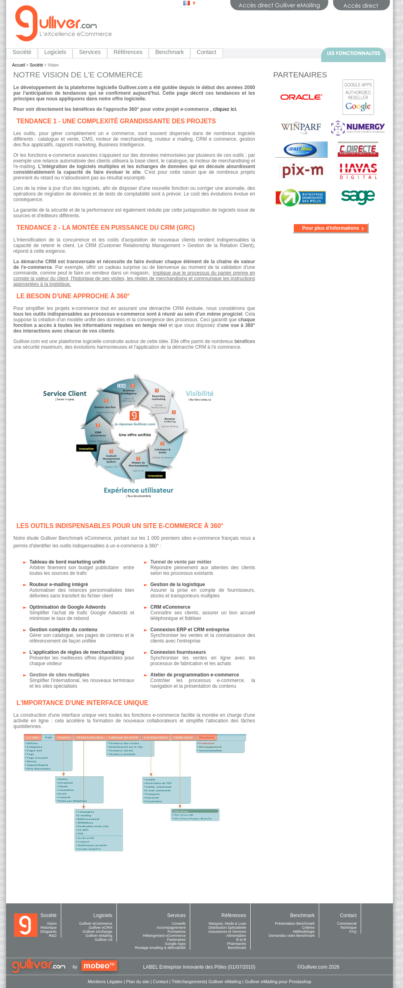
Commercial (347, 923)
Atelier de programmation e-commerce (194, 675)
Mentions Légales (105, 981)
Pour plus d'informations (330, 228)
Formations (177, 932)
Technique (348, 928)
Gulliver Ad (103, 940)
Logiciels (55, 52)
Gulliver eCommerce (95, 923)
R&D (53, 936)
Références (128, 52)
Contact (206, 52)
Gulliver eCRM (100, 928)
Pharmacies (236, 944)
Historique (48, 928)
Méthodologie (304, 932)
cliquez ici (224, 109)
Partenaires (176, 940)
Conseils (179, 923)
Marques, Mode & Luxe (227, 923)
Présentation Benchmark (295, 923)
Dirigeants (48, 932)
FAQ (353, 932)
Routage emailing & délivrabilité (160, 948)
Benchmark (169, 52)
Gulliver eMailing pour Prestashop (278, 981)
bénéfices (245, 341)
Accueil (18, 65)
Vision (51, 923)
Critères (308, 928)
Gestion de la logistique (177, 584)
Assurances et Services (227, 932)
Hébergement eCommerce (164, 936)
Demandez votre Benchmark (292, 936)
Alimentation (236, 936)
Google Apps (175, 944)
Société (21, 52)
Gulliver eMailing (98, 936)
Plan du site (137, 981)
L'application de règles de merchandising (77, 652)
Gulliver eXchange (97, 932)
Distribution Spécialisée (227, 928)
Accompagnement (171, 928)
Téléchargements (189, 981)
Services (90, 52)
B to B (241, 940)
